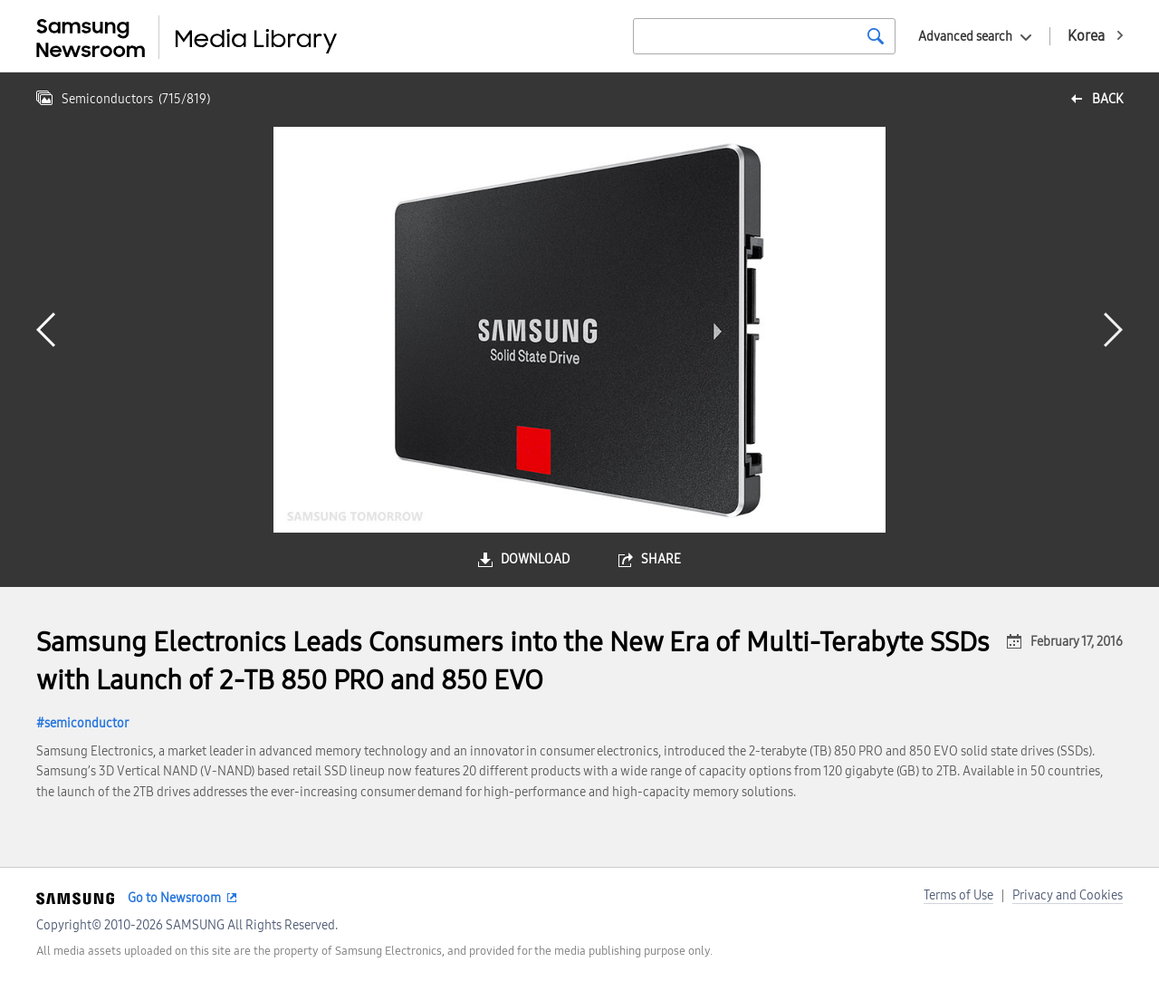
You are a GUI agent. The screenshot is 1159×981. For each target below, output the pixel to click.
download (535, 559)
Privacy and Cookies (1067, 895)
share (661, 559)
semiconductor (86, 723)
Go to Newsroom (174, 898)
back (1107, 99)
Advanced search (965, 36)
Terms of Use (958, 895)
